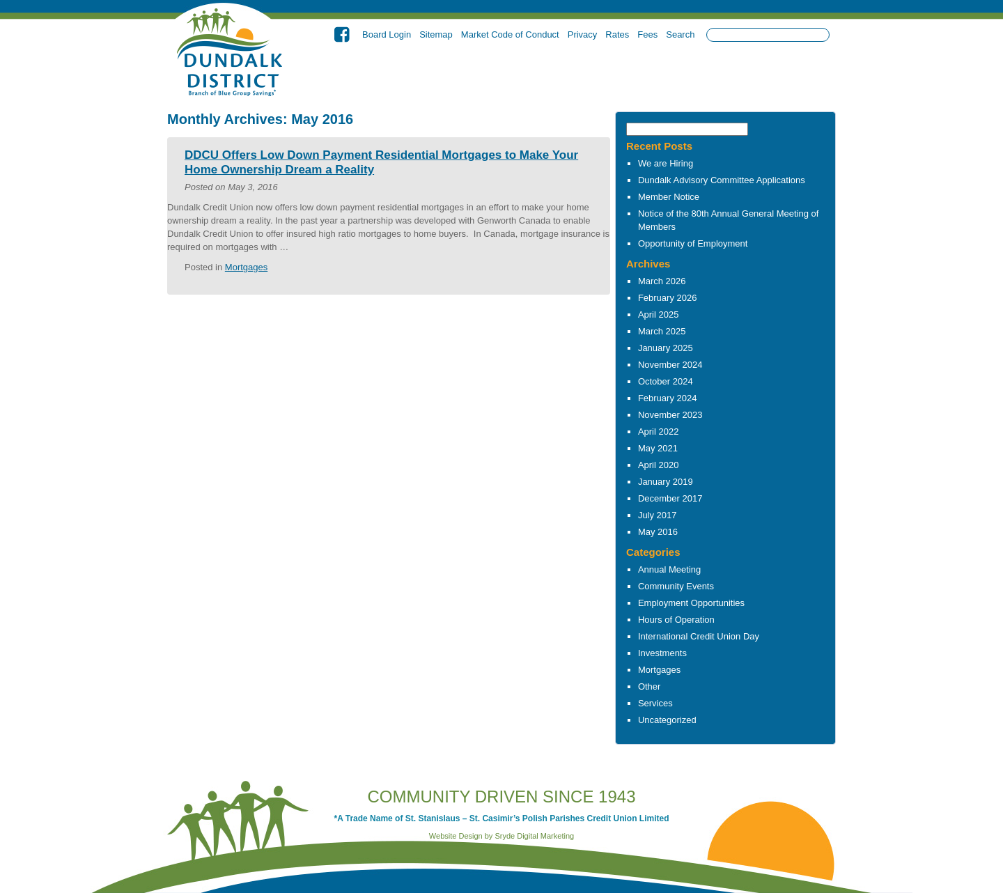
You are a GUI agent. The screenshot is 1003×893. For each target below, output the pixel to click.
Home (367, 74)
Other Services (726, 74)
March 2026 (662, 281)
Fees (647, 34)
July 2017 (657, 515)
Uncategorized (667, 720)
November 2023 (670, 415)
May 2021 (658, 448)
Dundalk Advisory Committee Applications (721, 180)
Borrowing (582, 74)
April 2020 (658, 465)
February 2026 (667, 298)
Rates (617, 34)
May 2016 (658, 532)
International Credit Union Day (698, 636)
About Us (439, 74)
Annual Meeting (669, 569)
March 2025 (662, 331)
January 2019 (665, 481)
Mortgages (659, 670)
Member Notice (668, 197)
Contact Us (797, 74)
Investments (654, 74)
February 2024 (667, 398)
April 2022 (658, 431)
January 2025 (665, 348)
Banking (510, 74)
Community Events (676, 586)
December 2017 (670, 498)
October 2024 (665, 381)
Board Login (386, 34)
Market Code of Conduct (510, 34)
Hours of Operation (676, 619)
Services (655, 703)
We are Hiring (665, 163)
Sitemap (436, 34)
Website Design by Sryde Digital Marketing (501, 836)
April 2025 (658, 314)
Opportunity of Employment (693, 243)
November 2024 (670, 364)
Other (649, 686)
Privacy (583, 34)
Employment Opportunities (691, 603)
